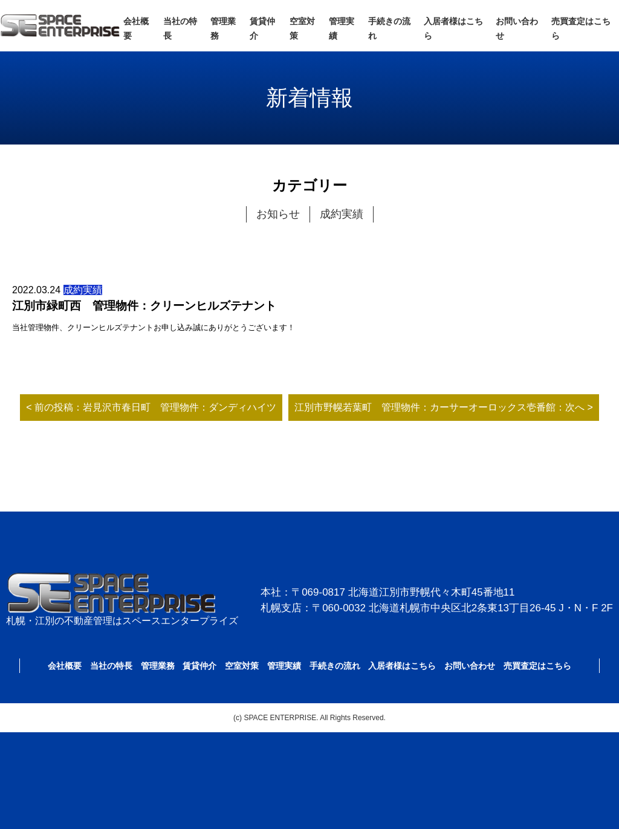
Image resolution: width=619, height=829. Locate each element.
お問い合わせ (469, 666)
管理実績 (284, 666)
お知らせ (278, 214)
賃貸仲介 (199, 666)
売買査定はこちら (537, 666)
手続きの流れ (335, 666)
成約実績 (341, 214)
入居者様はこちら (402, 666)
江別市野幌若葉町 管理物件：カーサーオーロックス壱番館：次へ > (443, 407)
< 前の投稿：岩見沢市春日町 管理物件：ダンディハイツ (151, 407)
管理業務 (158, 666)
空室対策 (242, 666)
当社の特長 (111, 666)
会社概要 (65, 666)
